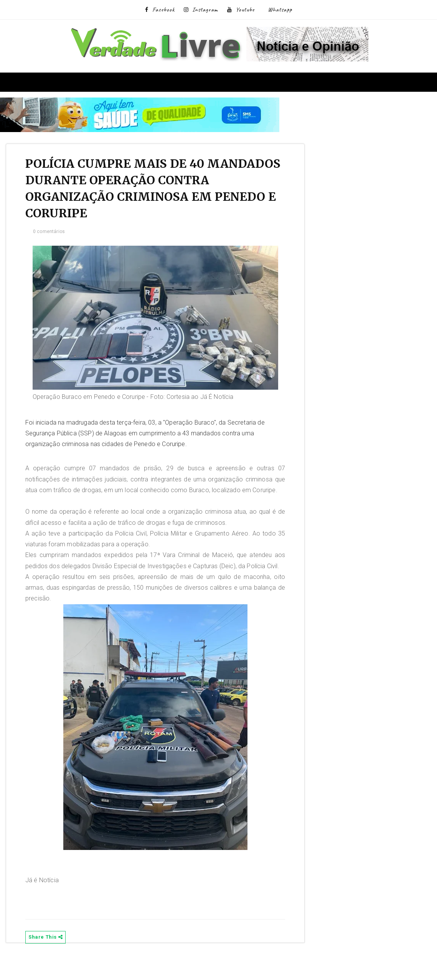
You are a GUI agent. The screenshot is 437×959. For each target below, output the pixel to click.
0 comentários (49, 231)
